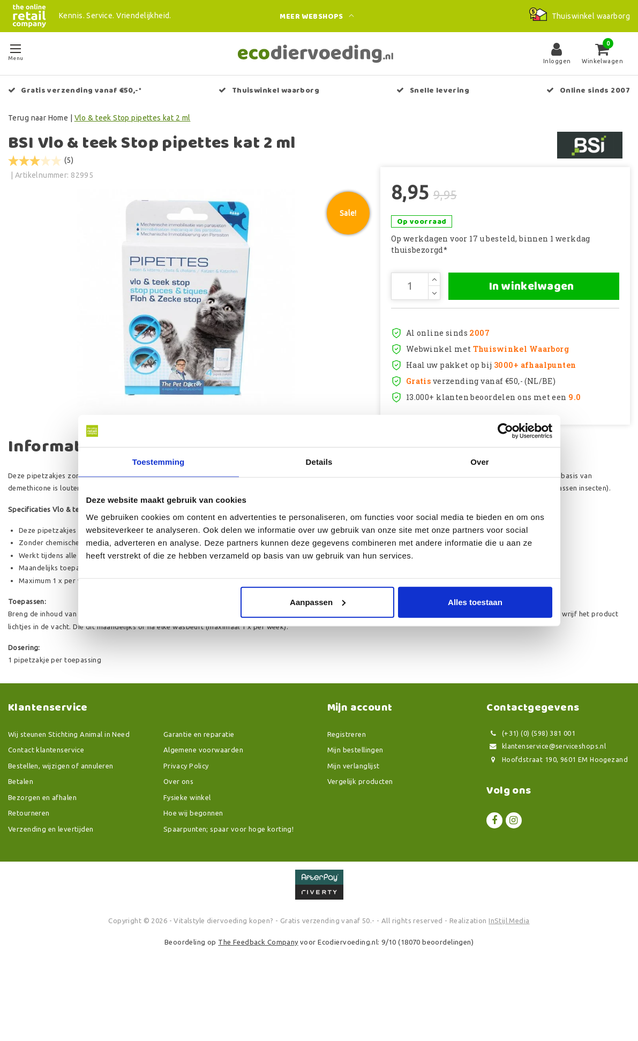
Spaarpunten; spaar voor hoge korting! (228, 888)
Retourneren (29, 872)
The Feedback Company (258, 1001)
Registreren (346, 793)
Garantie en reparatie (199, 793)
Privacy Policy (186, 824)
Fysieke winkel (187, 856)
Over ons (178, 840)
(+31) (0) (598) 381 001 (530, 792)
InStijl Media (509, 979)
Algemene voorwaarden (203, 808)
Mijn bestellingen (355, 808)
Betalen (20, 840)
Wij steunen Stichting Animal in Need (69, 793)
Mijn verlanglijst (353, 824)
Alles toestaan (475, 601)
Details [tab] (319, 461)
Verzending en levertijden (51, 888)
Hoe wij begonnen (193, 872)
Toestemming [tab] (158, 461)
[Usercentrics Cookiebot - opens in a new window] (505, 431)
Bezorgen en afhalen (42, 856)
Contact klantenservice (46, 808)
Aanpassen (318, 601)
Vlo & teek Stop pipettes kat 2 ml (132, 118)
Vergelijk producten (360, 840)
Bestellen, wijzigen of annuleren (60, 824)
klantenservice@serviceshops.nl (546, 805)
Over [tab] (479, 461)
